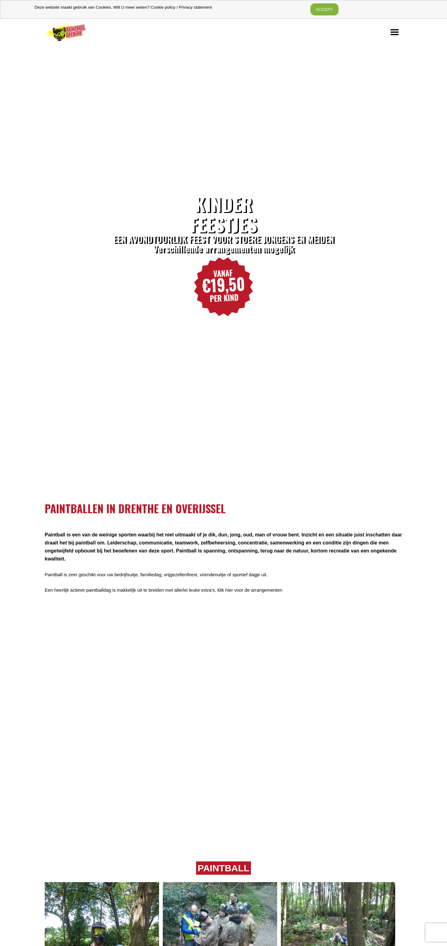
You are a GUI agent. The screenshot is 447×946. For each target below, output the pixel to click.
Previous (11, 273)
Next (436, 273)
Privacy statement (195, 7)
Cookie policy (163, 7)
